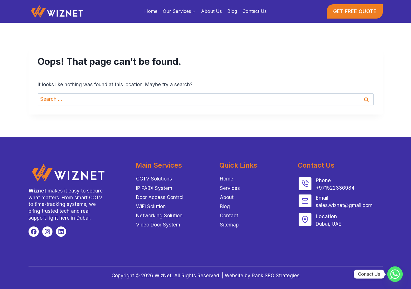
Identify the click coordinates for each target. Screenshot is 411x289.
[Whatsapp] (395, 274)
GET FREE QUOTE (354, 11)
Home (150, 11)
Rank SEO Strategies (275, 275)
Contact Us (254, 11)
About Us (211, 11)
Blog (232, 11)
